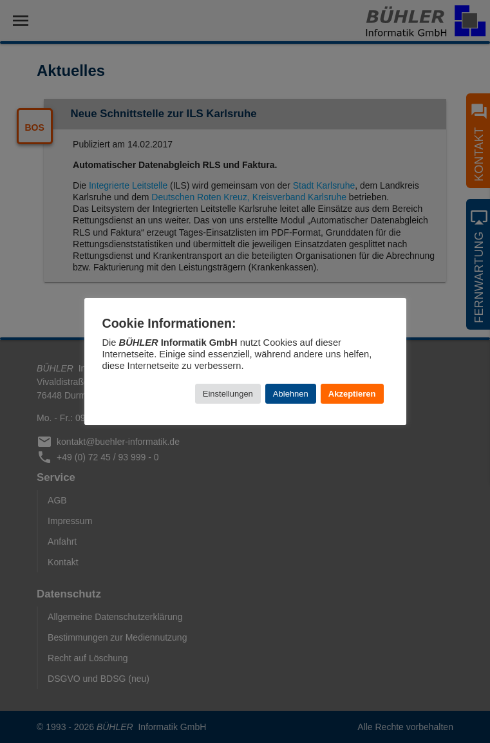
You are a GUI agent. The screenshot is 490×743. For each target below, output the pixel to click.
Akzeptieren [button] (352, 394)
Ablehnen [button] (290, 394)
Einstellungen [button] (228, 394)
